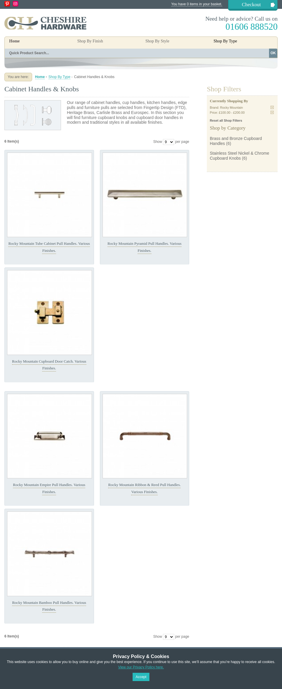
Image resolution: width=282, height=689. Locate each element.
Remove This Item (272, 107)
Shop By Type (59, 77)
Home (14, 41)
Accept (141, 677)
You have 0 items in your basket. (196, 4)
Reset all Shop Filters (226, 120)
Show (157, 142)
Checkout (251, 4)
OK (273, 53)
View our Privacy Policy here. (141, 667)
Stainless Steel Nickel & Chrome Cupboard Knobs (239, 156)
